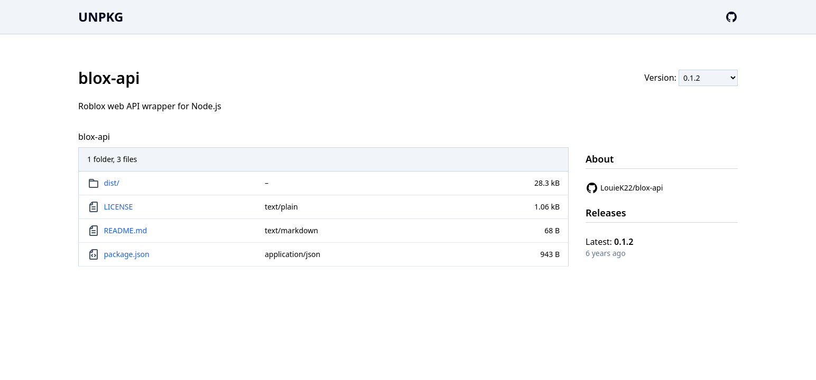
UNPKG (100, 16)
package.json (127, 254)
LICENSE (118, 207)
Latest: (609, 242)
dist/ (111, 183)
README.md (125, 230)
